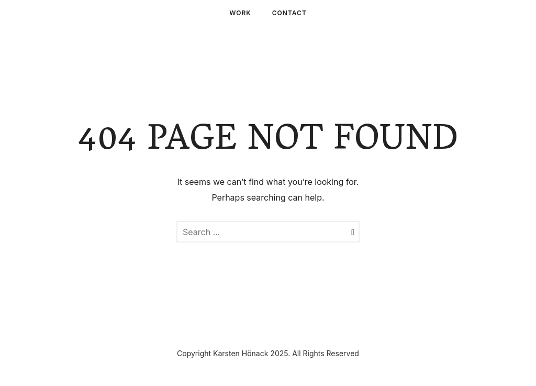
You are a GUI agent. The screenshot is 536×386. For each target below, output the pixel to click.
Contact (289, 13)
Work (240, 13)
